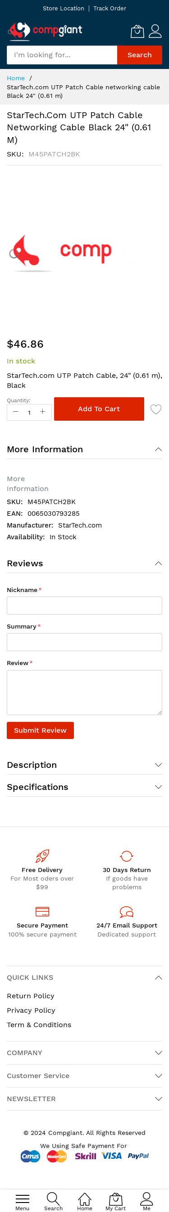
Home (16, 78)
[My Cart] (137, 31)
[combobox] (62, 55)
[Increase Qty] (43, 412)
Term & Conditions (39, 1024)
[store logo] (45, 31)
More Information (45, 449)
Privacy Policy (31, 1010)
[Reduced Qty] (16, 412)
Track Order (109, 8)
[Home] (84, 1194)
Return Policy (31, 996)
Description (32, 764)
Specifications (38, 786)
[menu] (22, 1199)
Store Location (63, 8)
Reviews (25, 563)
